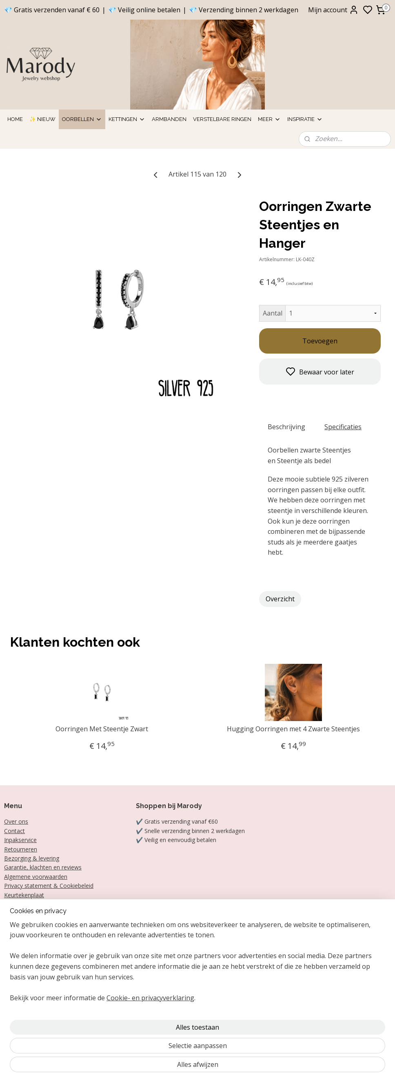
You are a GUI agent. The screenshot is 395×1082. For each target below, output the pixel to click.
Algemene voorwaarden (35, 876)
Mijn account (333, 10)
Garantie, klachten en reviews (43, 867)
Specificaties (343, 426)
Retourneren (20, 849)
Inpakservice (20, 840)
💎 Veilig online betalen (144, 9)
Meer (269, 119)
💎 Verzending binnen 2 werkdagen (243, 9)
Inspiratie (305, 119)
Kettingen (127, 119)
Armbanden (169, 119)
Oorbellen (82, 119)
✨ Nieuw (42, 119)
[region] (143, 1025)
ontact (16, 831)
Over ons (16, 821)
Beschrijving (286, 426)
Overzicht (280, 598)
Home (15, 119)
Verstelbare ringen (222, 119)
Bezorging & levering (31, 858)
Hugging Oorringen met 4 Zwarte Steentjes (293, 729)
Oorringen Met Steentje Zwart (101, 729)
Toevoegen (319, 340)
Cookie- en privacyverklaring (150, 1066)
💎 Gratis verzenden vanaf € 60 (52, 9)
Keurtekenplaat (24, 895)
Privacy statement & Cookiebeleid (48, 885)
